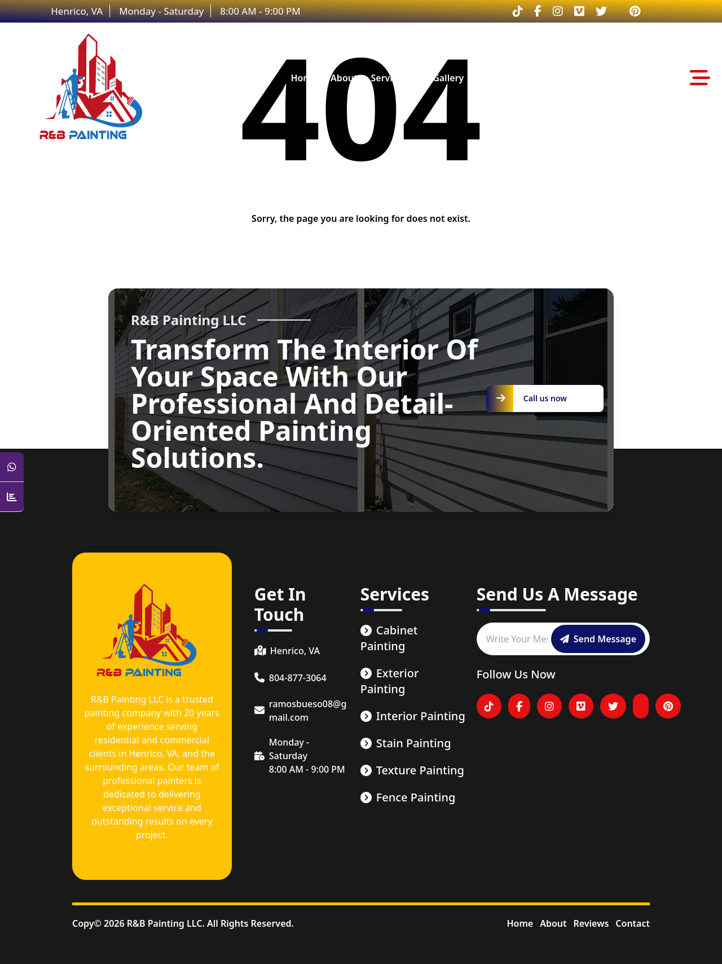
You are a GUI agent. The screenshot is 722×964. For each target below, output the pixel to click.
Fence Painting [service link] (408, 797)
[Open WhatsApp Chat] (12, 467)
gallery (448, 78)
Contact (632, 923)
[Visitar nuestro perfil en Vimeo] (579, 11)
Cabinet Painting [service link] (389, 638)
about (344, 78)
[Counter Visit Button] (12, 497)
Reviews (591, 923)
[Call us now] (545, 398)
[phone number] (301, 678)
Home (520, 923)
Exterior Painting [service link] (389, 680)
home (303, 78)
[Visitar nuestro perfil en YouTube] (641, 706)
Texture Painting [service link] (412, 770)
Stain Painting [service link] (405, 743)
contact (543, 78)
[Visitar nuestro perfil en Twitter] (601, 11)
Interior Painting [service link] (412, 716)
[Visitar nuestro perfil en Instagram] (558, 11)
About (553, 923)
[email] (301, 710)
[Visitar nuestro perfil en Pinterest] (634, 11)
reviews (495, 78)
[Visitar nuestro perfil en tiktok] (518, 11)
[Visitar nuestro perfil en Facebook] (538, 11)
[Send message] (598, 639)
